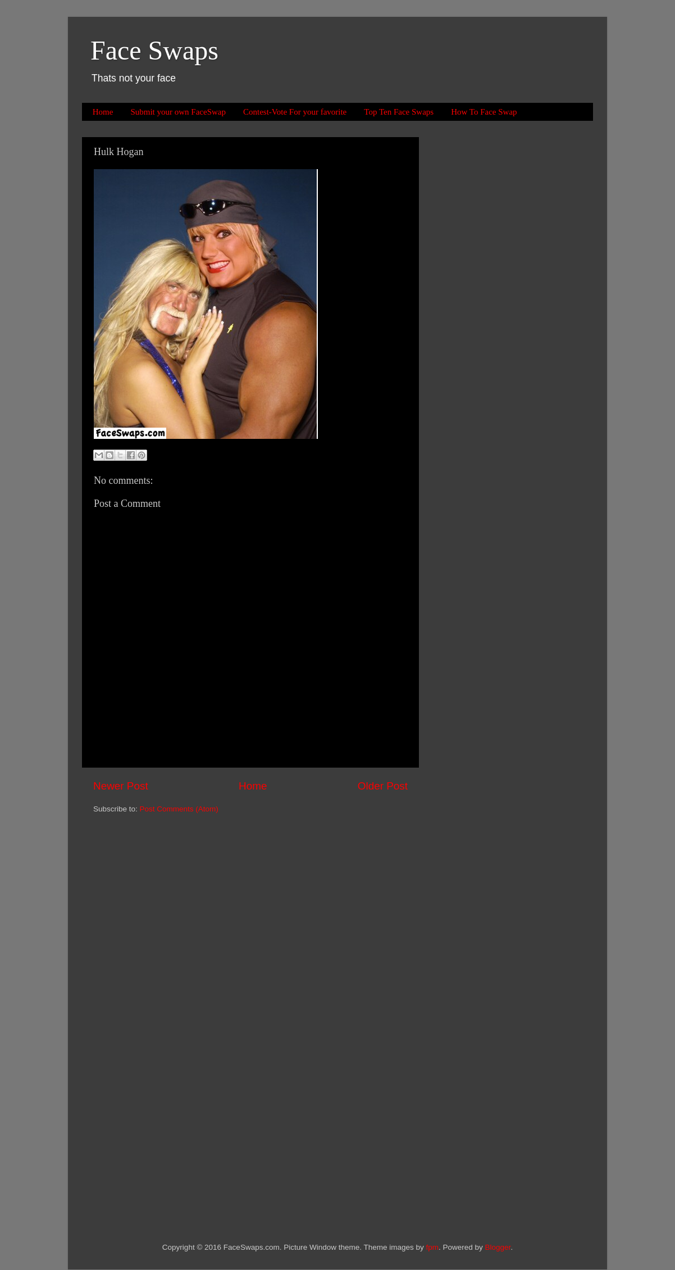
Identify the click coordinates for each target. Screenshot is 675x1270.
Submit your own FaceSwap (178, 111)
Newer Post (120, 786)
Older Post (383, 786)
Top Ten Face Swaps (399, 111)
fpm (432, 1247)
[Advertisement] (478, 305)
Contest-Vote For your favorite (294, 111)
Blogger (498, 1247)
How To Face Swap (484, 111)
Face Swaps (154, 50)
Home (103, 111)
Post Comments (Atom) (179, 809)
